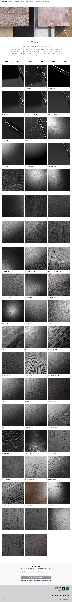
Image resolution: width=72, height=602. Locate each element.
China (63, 1)
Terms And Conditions (16, 588)
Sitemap (22, 592)
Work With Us (5, 594)
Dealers (33, 587)
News (29, 587)
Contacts (22, 590)
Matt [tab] (18, 61)
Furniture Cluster (6, 598)
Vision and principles (7, 590)
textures (8, 5)
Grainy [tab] (53, 61)
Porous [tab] (65, 61)
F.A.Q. (22, 588)
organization (45, 1)
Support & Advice (24, 587)
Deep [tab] (42, 61)
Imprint (13, 594)
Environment (5, 592)
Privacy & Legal (15, 587)
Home (4, 5)
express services (30, 1)
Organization (5, 587)
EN (65, 1)
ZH (67, 1)
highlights (38, 1)
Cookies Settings (15, 590)
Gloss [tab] (6, 61)
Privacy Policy (14, 592)
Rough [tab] (30, 61)
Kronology (5, 596)
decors (22, 1)
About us (4, 588)
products (16, 1)
